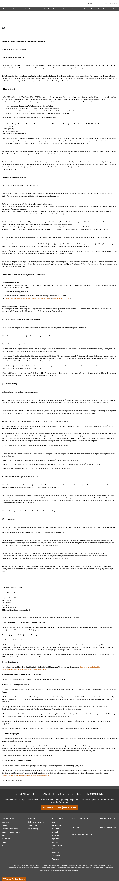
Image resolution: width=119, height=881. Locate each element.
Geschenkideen (58, 849)
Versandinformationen (12, 867)
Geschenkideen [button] (89, 9)
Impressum (6, 839)
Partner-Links (6, 842)
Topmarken (56, 859)
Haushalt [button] (46, 9)
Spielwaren (56, 839)
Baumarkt (55, 852)
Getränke (55, 829)
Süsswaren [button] (6, 9)
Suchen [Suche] (97, 3)
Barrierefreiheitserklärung (11, 832)
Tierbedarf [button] (110, 9)
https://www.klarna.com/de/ (61, 298)
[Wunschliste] (105, 3)
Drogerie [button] (37, 9)
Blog (89, 3)
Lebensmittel (56, 825)
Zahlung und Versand (36, 822)
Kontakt (4, 825)
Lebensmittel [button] (17, 9)
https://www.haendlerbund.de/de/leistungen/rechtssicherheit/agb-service (25, 775)
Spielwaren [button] (56, 9)
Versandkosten (67, 867)
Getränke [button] (28, 9)
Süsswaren (56, 822)
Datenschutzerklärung (10, 829)
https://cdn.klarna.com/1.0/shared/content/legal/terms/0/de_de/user (27, 298)
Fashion (55, 842)
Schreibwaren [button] (76, 9)
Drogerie (55, 832)
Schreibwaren (57, 845)
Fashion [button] (65, 9)
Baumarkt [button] (101, 9)
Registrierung (33, 829)
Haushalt (55, 835)
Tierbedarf (56, 856)
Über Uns (5, 822)
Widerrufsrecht (33, 825)
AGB (3, 835)
